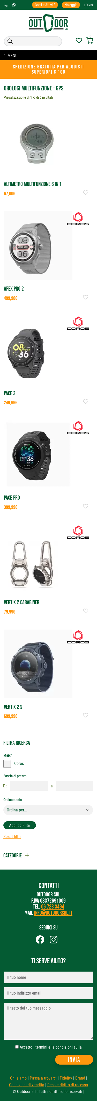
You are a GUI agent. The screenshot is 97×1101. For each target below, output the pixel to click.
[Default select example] (48, 810)
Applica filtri (19, 825)
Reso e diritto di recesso (67, 1084)
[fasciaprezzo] (29, 786)
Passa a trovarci (43, 1078)
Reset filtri (12, 836)
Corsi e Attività (45, 5)
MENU (11, 55)
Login (88, 5)
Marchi (8, 755)
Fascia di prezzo (14, 776)
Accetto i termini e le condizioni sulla (51, 1047)
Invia (74, 1060)
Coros (19, 763)
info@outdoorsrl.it (53, 913)
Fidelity (66, 1078)
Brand (80, 1078)
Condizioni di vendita (26, 1084)
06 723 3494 (52, 907)
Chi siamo (18, 1078)
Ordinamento (12, 800)
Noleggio (70, 5)
